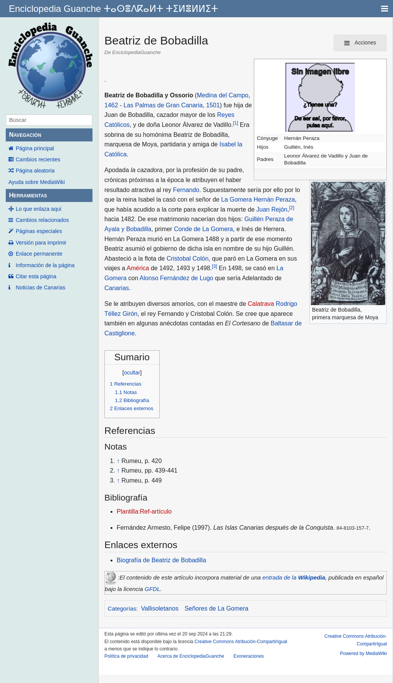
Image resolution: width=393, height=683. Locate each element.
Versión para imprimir (41, 243)
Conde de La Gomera (203, 229)
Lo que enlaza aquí (38, 209)
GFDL (152, 589)
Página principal (35, 148)
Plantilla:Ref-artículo (144, 511)
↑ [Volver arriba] (118, 461)
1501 (213, 105)
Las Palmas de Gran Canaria (163, 105)
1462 (111, 105)
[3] (214, 266)
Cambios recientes (38, 159)
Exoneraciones (248, 656)
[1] (235, 123)
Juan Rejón (271, 209)
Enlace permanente (39, 254)
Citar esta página (36, 276)
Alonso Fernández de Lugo (176, 278)
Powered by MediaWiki (363, 653)
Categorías (122, 608)
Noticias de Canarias (40, 287)
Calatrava (261, 303)
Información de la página (45, 265)
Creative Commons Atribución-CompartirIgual (241, 641)
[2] (291, 207)
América (138, 268)
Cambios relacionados (42, 220)
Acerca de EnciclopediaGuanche (190, 656)
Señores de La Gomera (216, 608)
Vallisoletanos (159, 608)
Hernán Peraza (274, 199)
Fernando (186, 190)
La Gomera (236, 199)
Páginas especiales (39, 231)
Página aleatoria (35, 170)
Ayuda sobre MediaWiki (36, 182)
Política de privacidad (126, 656)
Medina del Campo (222, 95)
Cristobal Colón (187, 258)
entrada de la (294, 577)
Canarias (116, 288)
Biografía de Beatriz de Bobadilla (161, 560)
